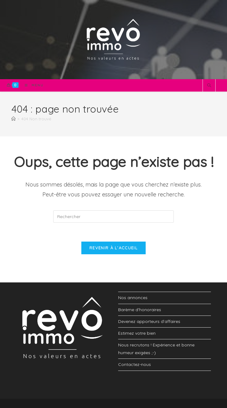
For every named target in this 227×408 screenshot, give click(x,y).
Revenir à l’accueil (113, 247)
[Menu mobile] (32, 85)
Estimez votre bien (137, 333)
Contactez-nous (134, 364)
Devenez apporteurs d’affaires (149, 321)
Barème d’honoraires (139, 309)
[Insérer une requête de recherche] (113, 216)
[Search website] (209, 85)
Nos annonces (133, 297)
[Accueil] (13, 118)
